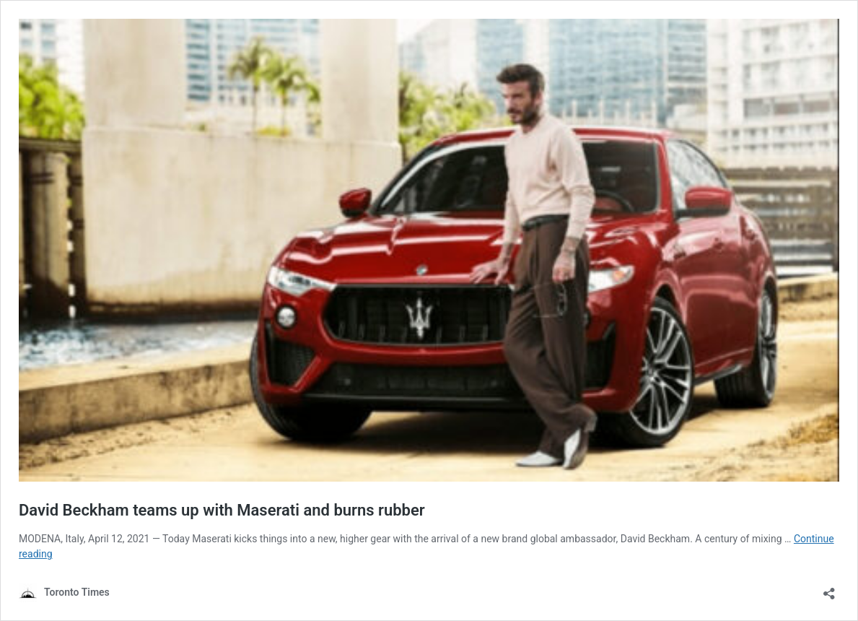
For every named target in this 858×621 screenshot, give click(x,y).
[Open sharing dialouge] (829, 589)
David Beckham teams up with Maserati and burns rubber (222, 510)
